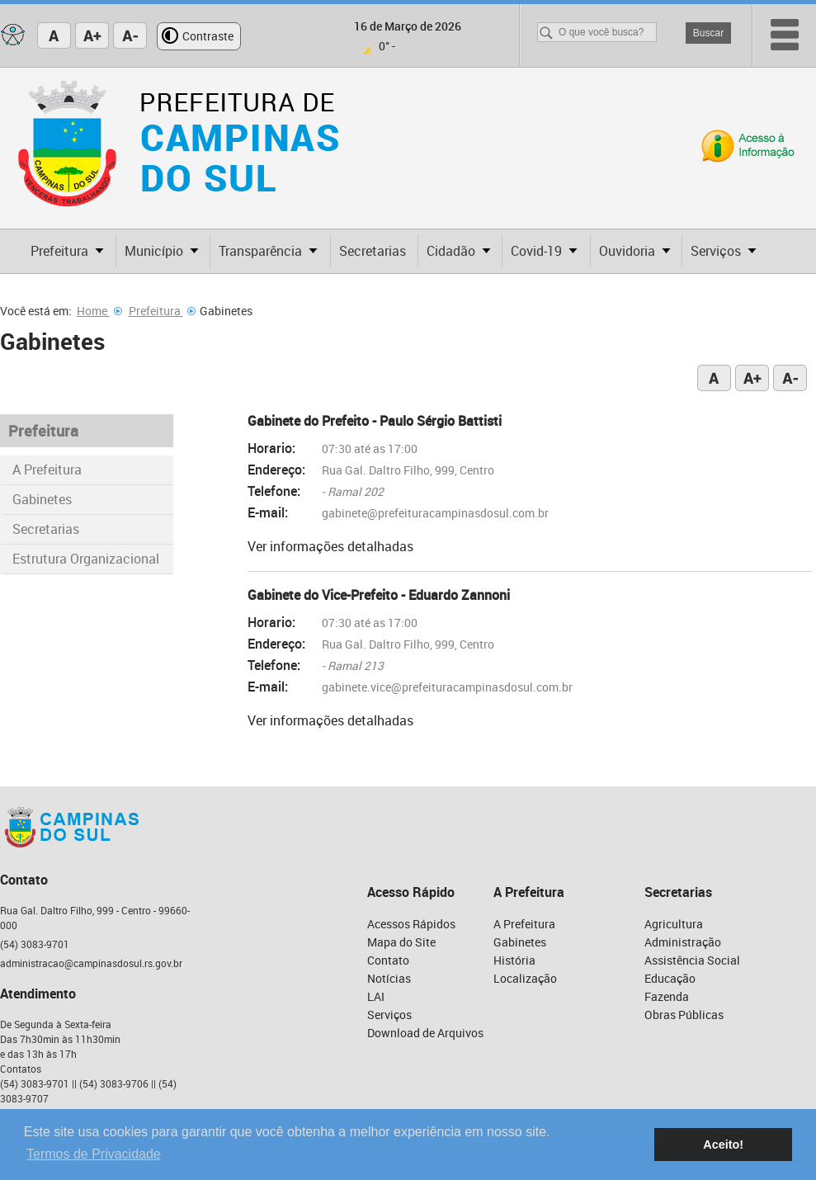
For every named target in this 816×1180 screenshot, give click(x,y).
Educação (670, 978)
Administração (682, 942)
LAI (375, 996)
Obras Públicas (684, 1014)
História (514, 960)
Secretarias (45, 529)
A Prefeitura (47, 469)
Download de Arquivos (425, 1033)
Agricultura (673, 924)
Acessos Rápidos (411, 924)
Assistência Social (692, 960)
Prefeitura (162, 311)
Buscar (708, 33)
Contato (388, 960)
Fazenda (666, 996)
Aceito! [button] (723, 1144)
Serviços (389, 1014)
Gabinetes (42, 499)
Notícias (389, 978)
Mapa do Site (401, 942)
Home (99, 311)
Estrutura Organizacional (85, 559)
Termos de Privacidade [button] (93, 1154)
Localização (525, 978)
